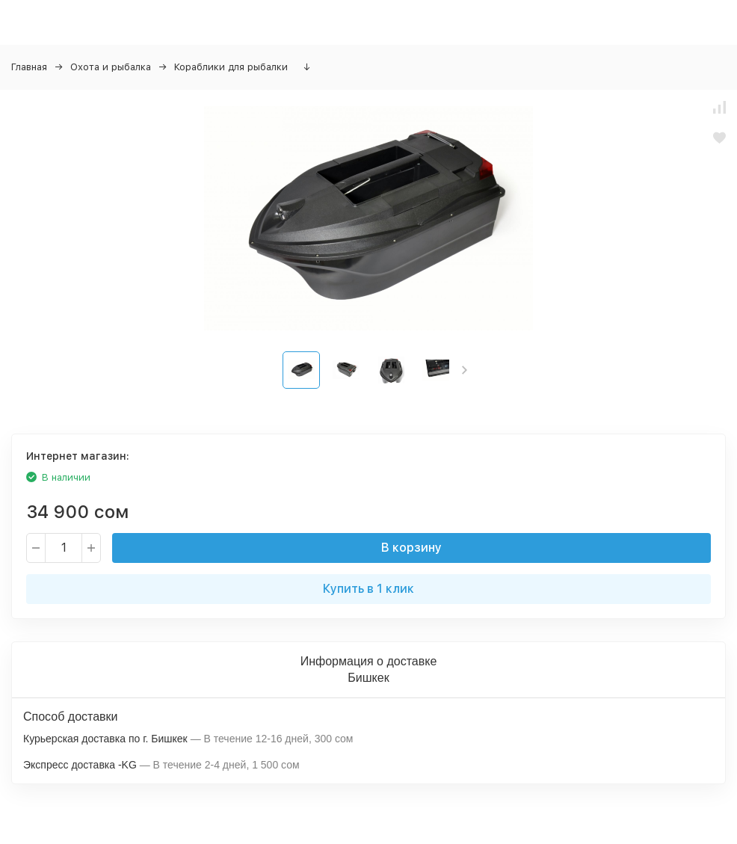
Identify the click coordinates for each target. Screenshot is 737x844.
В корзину (411, 547)
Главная (29, 67)
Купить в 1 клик (368, 589)
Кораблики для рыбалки (231, 67)
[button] (464, 370)
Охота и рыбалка (110, 67)
